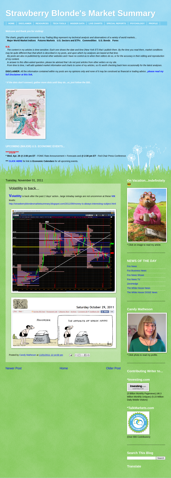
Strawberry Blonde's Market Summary (80, 13)
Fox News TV (133, 279)
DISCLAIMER (25, 23)
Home (64, 368)
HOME (11, 23)
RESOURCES (42, 23)
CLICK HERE (15, 161)
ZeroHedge (132, 284)
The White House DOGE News (142, 292)
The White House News (138, 288)
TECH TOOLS (59, 23)
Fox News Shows (135, 275)
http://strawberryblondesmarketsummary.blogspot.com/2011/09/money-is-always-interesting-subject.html (62, 203)
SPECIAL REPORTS (116, 23)
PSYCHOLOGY (137, 23)
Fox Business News (136, 270)
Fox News (132, 266)
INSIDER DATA (77, 23)
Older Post (113, 368)
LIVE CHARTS (95, 23)
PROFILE (153, 23)
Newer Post (14, 368)
